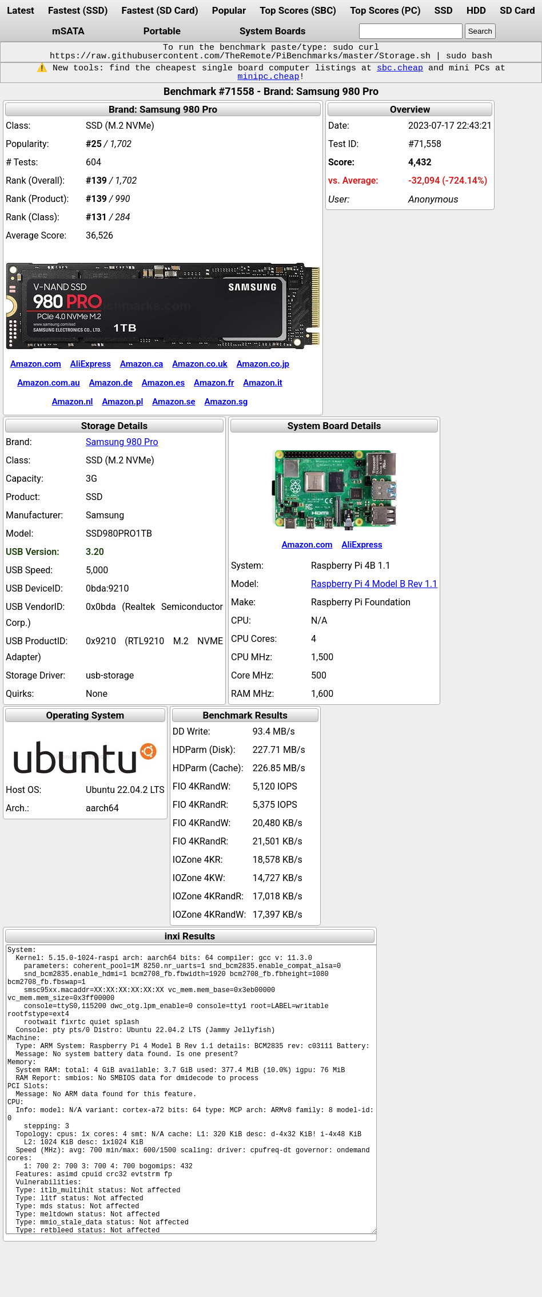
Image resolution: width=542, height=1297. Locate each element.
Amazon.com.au (48, 383)
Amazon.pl (122, 401)
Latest (20, 10)
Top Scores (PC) (385, 10)
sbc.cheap (400, 68)
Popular (229, 10)
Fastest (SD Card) (160, 10)
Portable (162, 31)
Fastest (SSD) (77, 10)
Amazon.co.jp (263, 364)
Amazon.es (163, 383)
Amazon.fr (214, 383)
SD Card (517, 10)
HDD (476, 10)
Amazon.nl (72, 401)
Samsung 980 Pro (122, 442)
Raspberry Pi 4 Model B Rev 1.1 (374, 583)
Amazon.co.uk (199, 364)
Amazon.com (35, 364)
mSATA (68, 31)
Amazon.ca (141, 364)
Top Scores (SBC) (298, 10)
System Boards (273, 31)
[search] (411, 31)
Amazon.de (111, 383)
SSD (444, 10)
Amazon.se (173, 401)
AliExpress (90, 364)
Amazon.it (262, 383)
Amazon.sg (226, 401)
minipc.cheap (268, 76)
